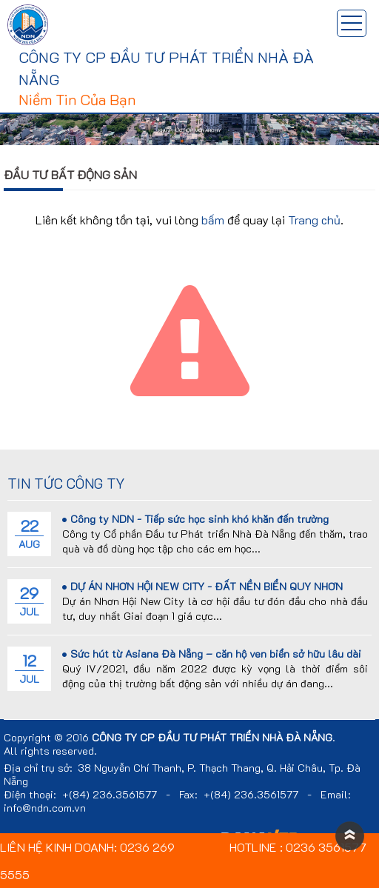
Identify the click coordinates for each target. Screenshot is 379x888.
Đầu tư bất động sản (70, 174)
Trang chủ (314, 219)
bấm (212, 219)
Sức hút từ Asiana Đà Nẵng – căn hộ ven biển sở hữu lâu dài (211, 654)
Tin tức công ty (66, 483)
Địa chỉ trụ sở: (38, 768)
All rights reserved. (50, 751)
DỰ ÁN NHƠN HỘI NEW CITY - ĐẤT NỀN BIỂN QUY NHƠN (202, 586)
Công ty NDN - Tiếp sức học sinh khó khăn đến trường (195, 519)
